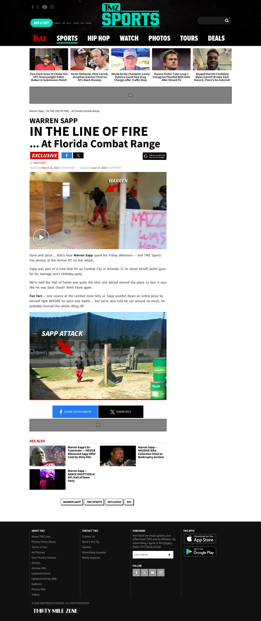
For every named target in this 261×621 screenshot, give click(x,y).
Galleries (37, 584)
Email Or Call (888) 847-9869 (72, 23)
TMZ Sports (94, 502)
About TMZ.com (41, 536)
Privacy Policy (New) (44, 541)
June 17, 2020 (99, 168)
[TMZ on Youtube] (45, 7)
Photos (159, 38)
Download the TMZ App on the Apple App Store (200, 538)
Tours (189, 38)
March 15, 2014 (50, 168)
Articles (36, 562)
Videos (36, 594)
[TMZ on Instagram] (52, 7)
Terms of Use (39, 547)
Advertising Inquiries (94, 552)
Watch (129, 38)
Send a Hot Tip (90, 541)
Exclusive (114, 502)
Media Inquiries (91, 557)
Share (75, 412)
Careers (86, 547)
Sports (67, 38)
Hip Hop (99, 38)
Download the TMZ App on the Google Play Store (200, 551)
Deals (216, 38)
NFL (129, 502)
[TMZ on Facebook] (33, 7)
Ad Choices (38, 552)
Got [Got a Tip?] (41, 23)
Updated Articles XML (44, 578)
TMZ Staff (39, 163)
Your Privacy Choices (44, 557)
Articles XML (39, 568)
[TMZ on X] (38, 7)
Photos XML (39, 589)
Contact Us (88, 536)
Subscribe (169, 554)
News (39, 38)
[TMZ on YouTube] (152, 572)
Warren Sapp (72, 502)
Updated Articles (41, 573)
